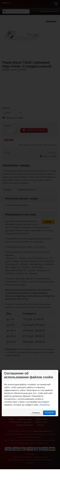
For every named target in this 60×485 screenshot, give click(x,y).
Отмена (36, 412)
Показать (44, 405)
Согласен (49, 412)
